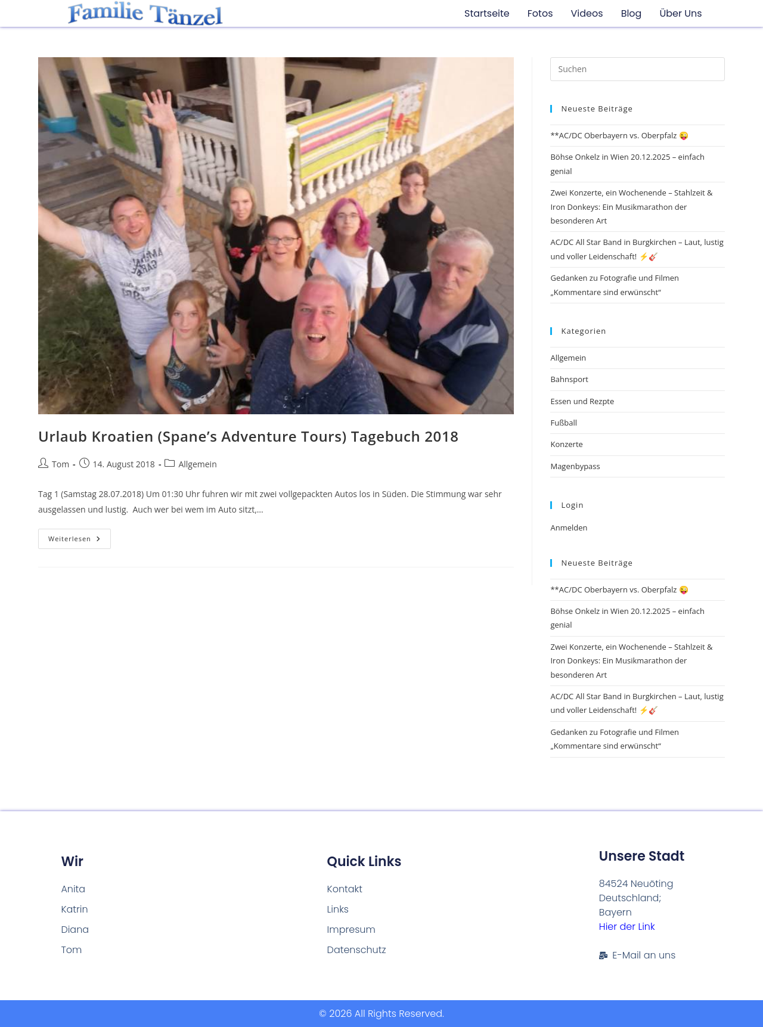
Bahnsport (569, 379)
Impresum (351, 929)
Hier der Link (627, 926)
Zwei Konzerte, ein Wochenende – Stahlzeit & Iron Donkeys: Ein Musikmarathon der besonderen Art (631, 206)
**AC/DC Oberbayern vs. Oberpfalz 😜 (619, 135)
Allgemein (197, 464)
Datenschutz (356, 950)
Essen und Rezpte (582, 401)
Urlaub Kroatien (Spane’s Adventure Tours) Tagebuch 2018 (248, 436)
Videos (587, 13)
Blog (631, 13)
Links (338, 909)
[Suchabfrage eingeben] (637, 69)
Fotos (540, 13)
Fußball (563, 422)
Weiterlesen (79, 536)
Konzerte (566, 444)
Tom (60, 464)
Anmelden (568, 527)
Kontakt (344, 889)
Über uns (680, 13)
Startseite (487, 13)
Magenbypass (575, 466)
